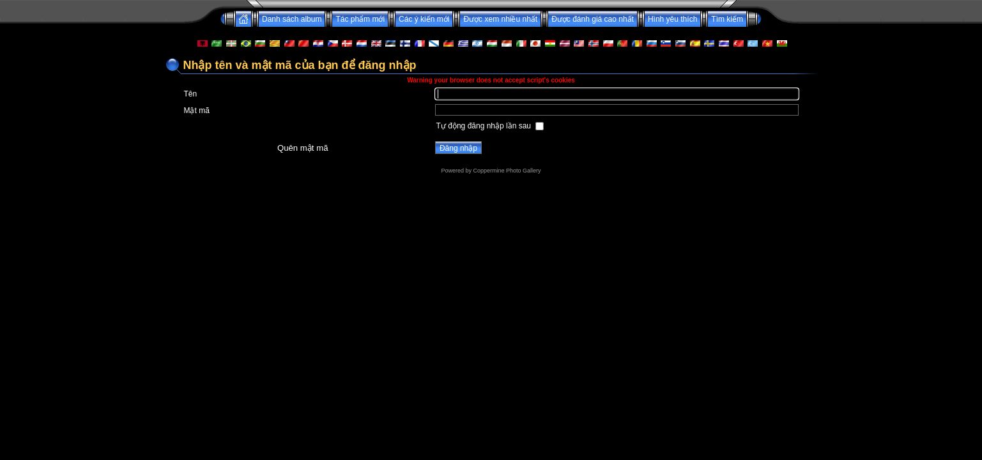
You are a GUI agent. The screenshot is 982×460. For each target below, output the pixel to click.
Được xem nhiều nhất (500, 19)
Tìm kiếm (727, 19)
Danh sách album (291, 19)
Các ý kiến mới (424, 19)
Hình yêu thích (672, 19)
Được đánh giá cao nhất (592, 19)
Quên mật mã (302, 148)
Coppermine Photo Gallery (507, 170)
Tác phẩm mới (360, 19)
